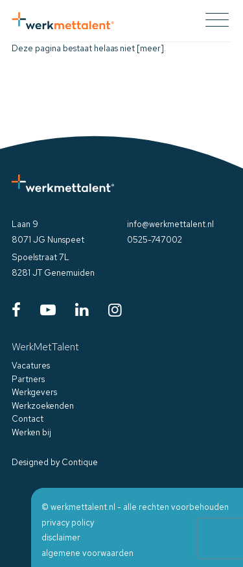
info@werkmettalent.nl (170, 224)
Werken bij (31, 432)
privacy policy (67, 522)
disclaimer (60, 537)
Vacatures (31, 365)
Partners (28, 379)
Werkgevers (34, 392)
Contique (80, 462)
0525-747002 (154, 239)
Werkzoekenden (43, 405)
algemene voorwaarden (87, 553)
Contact (27, 418)
